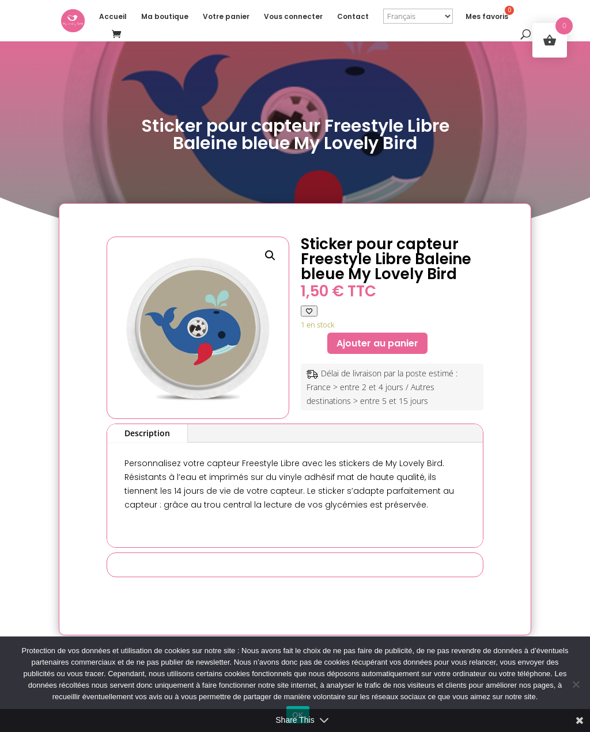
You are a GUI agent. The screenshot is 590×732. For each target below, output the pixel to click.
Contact (353, 17)
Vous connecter (293, 17)
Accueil (113, 17)
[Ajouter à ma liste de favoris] (309, 311)
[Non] (575, 684)
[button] (270, 255)
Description (147, 433)
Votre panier (226, 17)
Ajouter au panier (377, 343)
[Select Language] (418, 16)
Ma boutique (164, 17)
